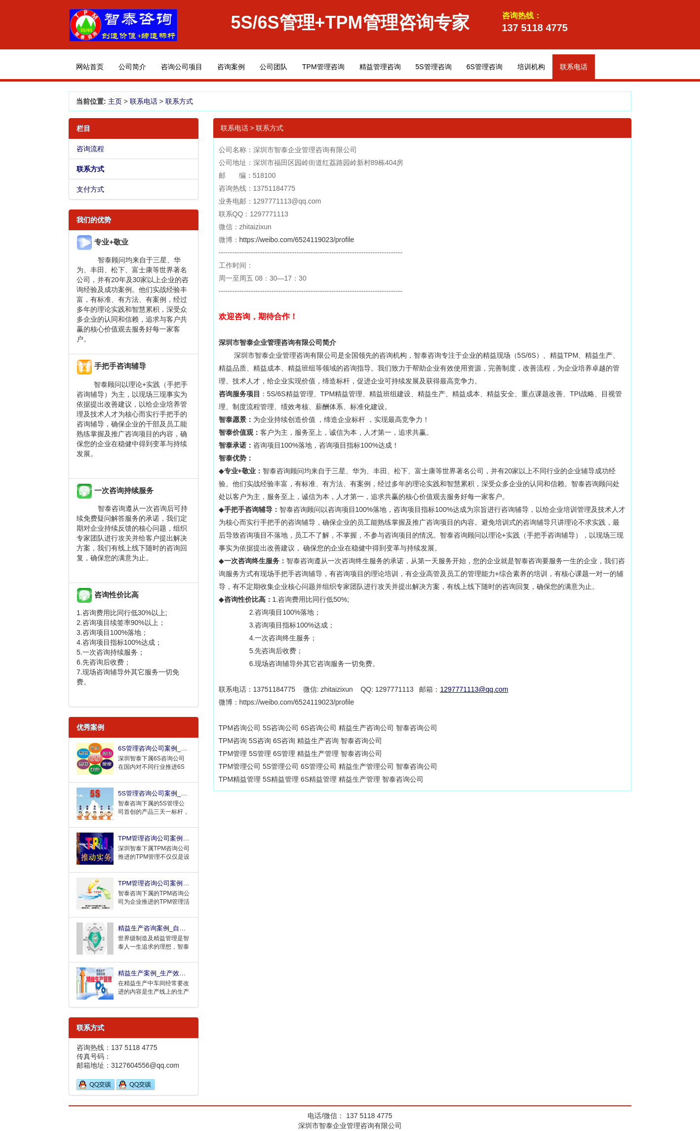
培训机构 (531, 67)
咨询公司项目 (181, 67)
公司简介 (132, 67)
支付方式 (90, 189)
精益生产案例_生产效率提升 (158, 973)
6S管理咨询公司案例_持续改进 (162, 748)
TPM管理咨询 (323, 67)
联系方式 (179, 101)
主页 (115, 101)
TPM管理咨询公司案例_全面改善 (165, 838)
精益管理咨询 (380, 67)
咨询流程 (90, 149)
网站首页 (90, 67)
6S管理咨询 (485, 67)
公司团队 (273, 67)
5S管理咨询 (434, 67)
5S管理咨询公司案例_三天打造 (162, 793)
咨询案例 (231, 67)
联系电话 (143, 101)
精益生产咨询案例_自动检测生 (161, 928)
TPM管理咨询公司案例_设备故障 (165, 883)
